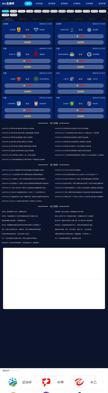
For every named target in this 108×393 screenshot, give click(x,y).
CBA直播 (30, 11)
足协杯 (5, 24)
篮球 (21, 264)
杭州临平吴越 (64, 29)
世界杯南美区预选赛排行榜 (14, 305)
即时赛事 (5, 11)
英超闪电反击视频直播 (48, 297)
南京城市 (42, 29)
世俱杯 (80, 268)
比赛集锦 (88, 268)
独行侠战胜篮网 (83, 305)
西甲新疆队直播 (53, 305)
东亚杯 (29, 276)
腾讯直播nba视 (11, 297)
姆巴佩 (37, 276)
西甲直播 (78, 11)
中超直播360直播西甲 (68, 305)
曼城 (93, 260)
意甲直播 (86, 11)
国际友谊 (20, 276)
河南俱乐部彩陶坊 (63, 54)
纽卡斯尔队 (98, 272)
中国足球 (61, 268)
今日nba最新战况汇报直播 (26, 301)
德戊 (8, 268)
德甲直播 (94, 11)
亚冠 (97, 268)
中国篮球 (49, 272)
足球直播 (39, 3)
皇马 (75, 264)
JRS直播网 (8, 3)
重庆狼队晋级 (84, 297)
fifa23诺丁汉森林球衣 (41, 293)
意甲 (68, 264)
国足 (43, 264)
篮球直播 (51, 3)
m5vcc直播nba (10, 301)
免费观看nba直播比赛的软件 (68, 297)
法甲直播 (103, 11)
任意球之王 (22, 297)
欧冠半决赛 (10, 276)
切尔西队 (43, 260)
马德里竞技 (98, 264)
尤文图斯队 (16, 272)
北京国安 (65, 103)
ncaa (14, 264)
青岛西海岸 (43, 103)
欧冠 (86, 260)
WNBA (21, 11)
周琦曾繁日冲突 (77, 301)
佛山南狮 (95, 29)
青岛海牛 (95, 103)
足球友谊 (51, 268)
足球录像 (89, 3)
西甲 (8, 264)
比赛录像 (60, 264)
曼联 (60, 260)
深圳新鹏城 (96, 54)
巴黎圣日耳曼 (41, 268)
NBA (99, 260)
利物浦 (52, 260)
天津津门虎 (12, 54)
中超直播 (5, 15)
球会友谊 (33, 260)
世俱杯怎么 (10, 293)
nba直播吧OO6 (30, 305)
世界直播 (54, 11)
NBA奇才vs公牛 (27, 289)
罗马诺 (68, 272)
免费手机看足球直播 (12, 289)
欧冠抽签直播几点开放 (23, 293)
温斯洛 (94, 297)
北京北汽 (95, 79)
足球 (14, 260)
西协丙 (36, 264)
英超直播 (70, 11)
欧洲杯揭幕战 (28, 272)
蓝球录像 (102, 3)
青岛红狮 (12, 29)
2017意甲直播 (34, 297)
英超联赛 (59, 272)
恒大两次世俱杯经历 (42, 289)
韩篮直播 (14, 15)
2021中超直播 (87, 289)
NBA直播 (13, 11)
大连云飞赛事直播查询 (61, 301)
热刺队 (51, 264)
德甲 (24, 268)
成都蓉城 (42, 54)
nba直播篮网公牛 (74, 289)
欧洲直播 (62, 11)
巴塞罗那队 (77, 260)
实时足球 (86, 293)
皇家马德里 (23, 260)
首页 (28, 3)
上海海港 (12, 79)
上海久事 (65, 79)
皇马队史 (16, 268)
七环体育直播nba (56, 293)
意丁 (8, 272)
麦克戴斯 (41, 305)
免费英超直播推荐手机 (58, 289)
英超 (8, 260)
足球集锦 (76, 3)
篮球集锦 (64, 3)
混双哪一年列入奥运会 (44, 301)
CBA (58, 73)
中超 (5, 48)
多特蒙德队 (39, 272)
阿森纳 (67, 260)
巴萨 (82, 264)
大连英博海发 (11, 103)
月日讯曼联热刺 (79, 272)
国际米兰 (70, 268)
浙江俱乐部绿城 (44, 79)
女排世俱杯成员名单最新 (72, 293)
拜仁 (28, 264)
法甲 (89, 272)
